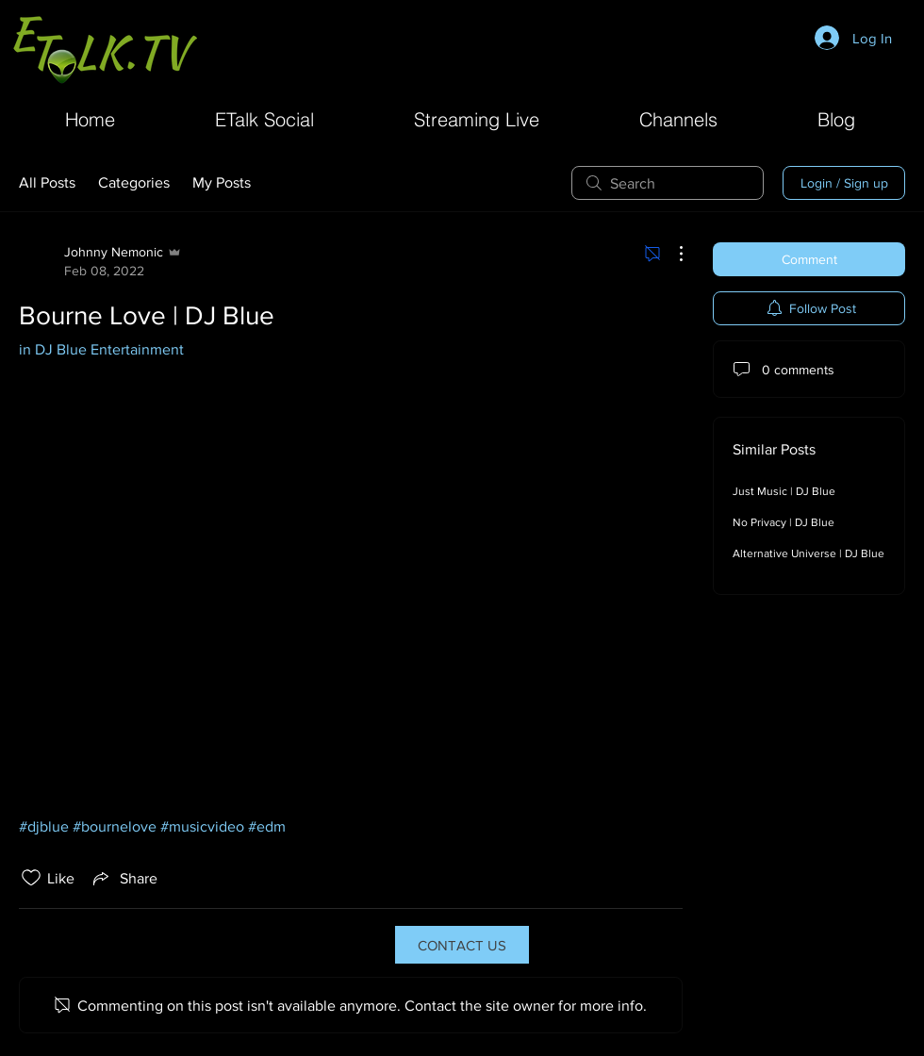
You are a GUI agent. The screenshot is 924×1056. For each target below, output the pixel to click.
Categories (134, 182)
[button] (678, 117)
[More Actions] (671, 253)
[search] (667, 183)
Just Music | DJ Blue (784, 491)
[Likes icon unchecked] (31, 877)
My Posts (221, 182)
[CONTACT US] (462, 945)
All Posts (47, 182)
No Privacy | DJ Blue (783, 522)
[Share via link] (123, 877)
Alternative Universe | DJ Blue (808, 553)
